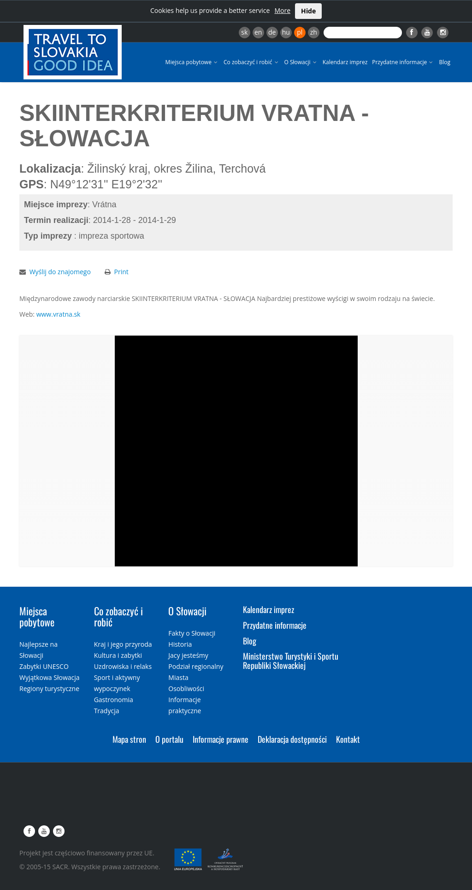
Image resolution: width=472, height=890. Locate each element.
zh (313, 32)
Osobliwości (186, 688)
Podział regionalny (195, 666)
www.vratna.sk (58, 314)
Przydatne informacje (403, 62)
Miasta (178, 677)
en (258, 32)
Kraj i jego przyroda (123, 644)
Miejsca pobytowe (192, 62)
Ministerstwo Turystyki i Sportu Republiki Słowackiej (290, 660)
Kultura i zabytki (118, 655)
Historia (180, 644)
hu (286, 32)
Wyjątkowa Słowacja (49, 677)
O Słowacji (301, 62)
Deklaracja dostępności (292, 739)
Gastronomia (113, 699)
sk (244, 32)
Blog (444, 62)
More (282, 10)
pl (299, 32)
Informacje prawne (220, 739)
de (272, 32)
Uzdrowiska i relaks (123, 666)
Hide (308, 10)
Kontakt (348, 739)
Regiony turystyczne (49, 688)
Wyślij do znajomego (60, 271)
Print (121, 271)
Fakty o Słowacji (191, 633)
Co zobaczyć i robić (252, 62)
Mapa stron (129, 739)
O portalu (169, 739)
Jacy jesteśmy (188, 655)
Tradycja (106, 710)
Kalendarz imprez (345, 62)
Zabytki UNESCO (44, 666)
